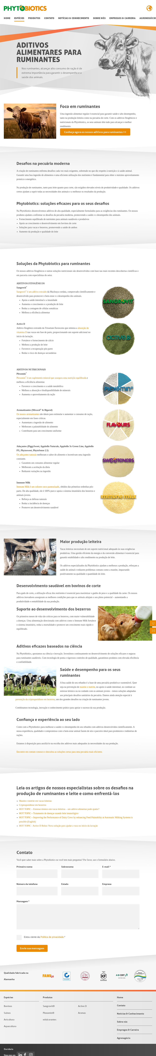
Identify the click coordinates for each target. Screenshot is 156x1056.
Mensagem (23, 901)
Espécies (19, 18)
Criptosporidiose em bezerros (32, 805)
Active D (82, 1006)
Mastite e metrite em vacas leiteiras (35, 801)
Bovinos (8, 1006)
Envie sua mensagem (32, 948)
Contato (49, 18)
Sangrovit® (49, 1006)
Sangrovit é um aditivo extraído (32, 291)
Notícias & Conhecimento (73, 18)
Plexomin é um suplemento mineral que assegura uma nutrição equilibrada (51, 378)
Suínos (7, 1012)
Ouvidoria (8, 1049)
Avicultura (9, 1019)
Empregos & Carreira (122, 18)
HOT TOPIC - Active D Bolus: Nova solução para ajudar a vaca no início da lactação (58, 825)
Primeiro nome (24, 866)
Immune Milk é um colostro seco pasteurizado (38, 486)
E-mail (106, 866)
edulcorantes (49, 1019)
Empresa (106, 884)
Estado (64, 884)
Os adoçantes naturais (27, 454)
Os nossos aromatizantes (28, 414)
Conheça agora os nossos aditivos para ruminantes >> (95, 132)
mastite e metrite (87, 687)
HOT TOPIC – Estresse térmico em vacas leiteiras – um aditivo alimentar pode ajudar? (59, 809)
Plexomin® (48, 1012)
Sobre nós (99, 18)
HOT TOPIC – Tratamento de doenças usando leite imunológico (48, 813)
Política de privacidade (52, 937)
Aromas (82, 1012)
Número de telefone (27, 884)
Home (7, 18)
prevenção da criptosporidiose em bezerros (35, 699)
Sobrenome (67, 866)
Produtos (34, 18)
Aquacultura (10, 1026)
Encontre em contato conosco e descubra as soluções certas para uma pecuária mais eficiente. (60, 752)
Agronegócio (147, 18)
